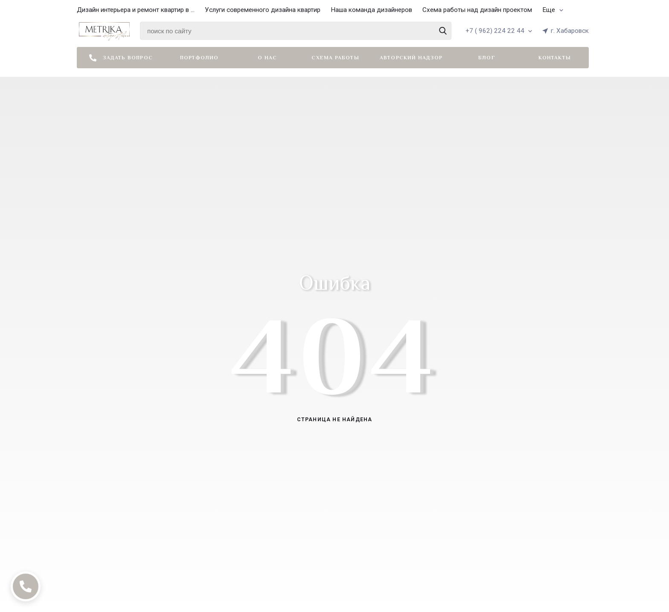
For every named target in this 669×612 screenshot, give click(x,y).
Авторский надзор (411, 58)
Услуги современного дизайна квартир (262, 10)
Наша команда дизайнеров (371, 10)
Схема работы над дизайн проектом (477, 10)
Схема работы (335, 58)
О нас (267, 58)
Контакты (554, 58)
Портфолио (199, 58)
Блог (486, 58)
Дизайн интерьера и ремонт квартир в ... (136, 10)
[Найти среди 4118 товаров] (295, 31)
